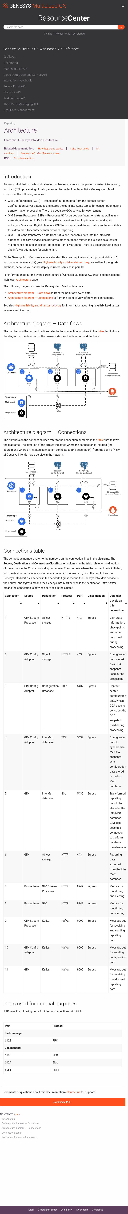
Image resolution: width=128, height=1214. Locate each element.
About (9, 56)
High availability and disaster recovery (66, 262)
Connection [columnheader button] (12, 595)
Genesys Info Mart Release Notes (40, 153)
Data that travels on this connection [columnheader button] (117, 603)
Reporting (9, 123)
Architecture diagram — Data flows (29, 293)
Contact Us (97, 1209)
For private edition (24, 158)
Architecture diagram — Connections (30, 297)
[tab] (64, 62)
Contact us (73, 1092)
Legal (31, 1209)
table (101, 331)
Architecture (23, 279)
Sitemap (47, 33)
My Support (82, 1209)
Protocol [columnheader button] (66, 595)
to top (17, 1114)
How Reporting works (50, 148)
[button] (64, 63)
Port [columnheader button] (79, 595)
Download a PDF (63, 1102)
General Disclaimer (47, 1209)
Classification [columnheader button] (96, 595)
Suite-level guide (79, 148)
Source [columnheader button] (28, 595)
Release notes (62, 33)
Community (67, 1209)
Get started (79, 33)
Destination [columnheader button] (49, 595)
